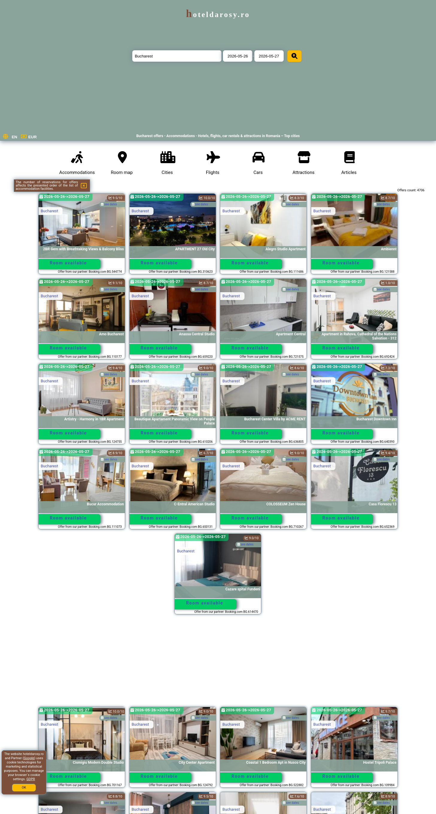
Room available (68, 262)
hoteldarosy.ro (218, 14)
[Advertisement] (217, 663)
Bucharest (49, 211)
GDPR (30, 779)
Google (29, 758)
